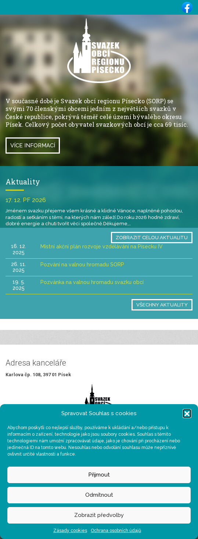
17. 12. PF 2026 (26, 200)
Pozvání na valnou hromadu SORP (82, 264)
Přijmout (99, 474)
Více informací (32, 145)
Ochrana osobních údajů (116, 530)
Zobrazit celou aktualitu (152, 237)
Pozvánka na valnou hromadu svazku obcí (92, 282)
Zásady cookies (70, 530)
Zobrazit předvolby (99, 515)
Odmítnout (99, 495)
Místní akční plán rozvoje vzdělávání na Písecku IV (101, 246)
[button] (187, 413)
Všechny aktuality (162, 305)
